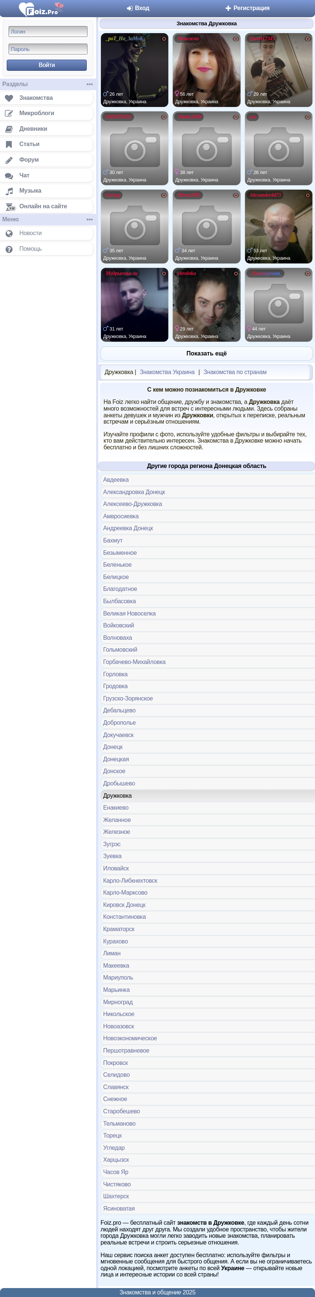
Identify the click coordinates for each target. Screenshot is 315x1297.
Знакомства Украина (167, 372)
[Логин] (48, 31)
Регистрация (247, 8)
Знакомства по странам (235, 372)
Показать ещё (207, 353)
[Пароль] (48, 49)
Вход (137, 8)
